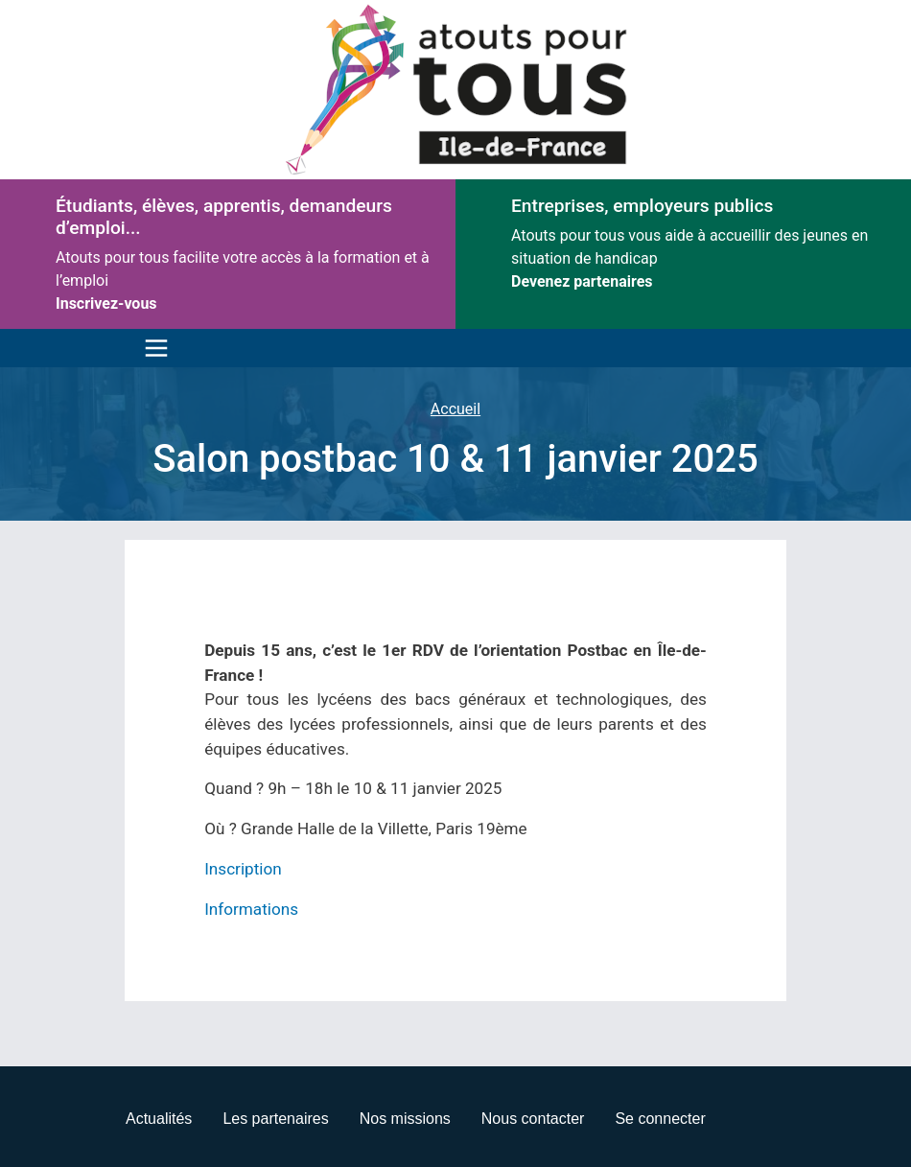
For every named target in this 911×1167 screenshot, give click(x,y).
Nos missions (405, 1118)
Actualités (159, 1118)
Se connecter (660, 1118)
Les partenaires (275, 1118)
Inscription (243, 868)
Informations (251, 909)
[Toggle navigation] (151, 348)
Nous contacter (533, 1118)
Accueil (455, 409)
